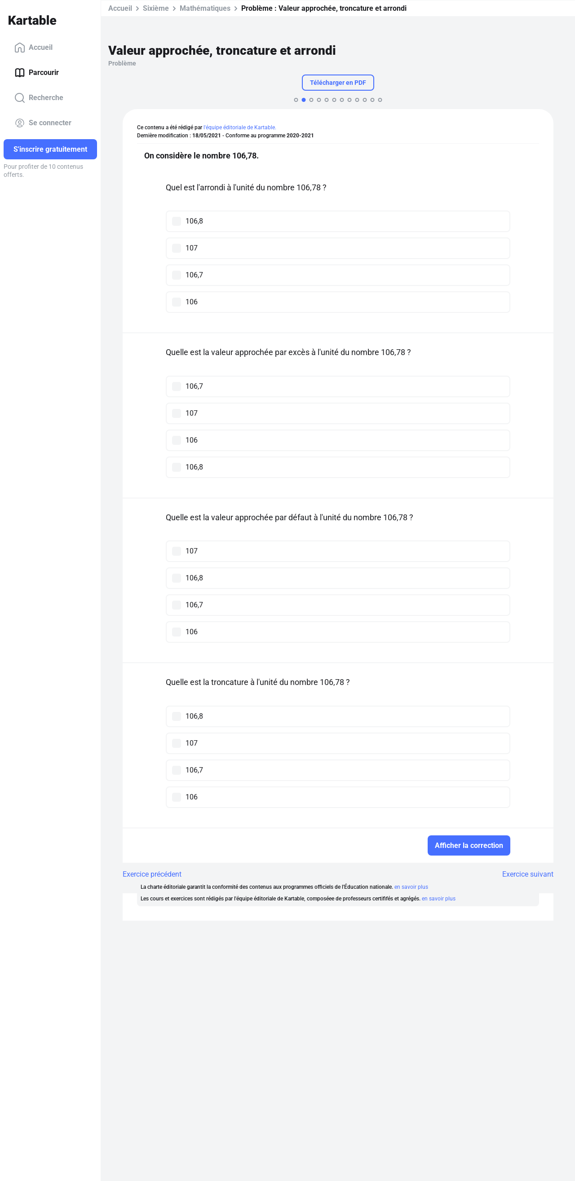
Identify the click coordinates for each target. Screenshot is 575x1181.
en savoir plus (411, 887)
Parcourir (36, 72)
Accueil (33, 47)
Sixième (156, 8)
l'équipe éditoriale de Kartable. (239, 127)
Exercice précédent (152, 874)
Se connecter (42, 123)
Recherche (38, 97)
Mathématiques (205, 8)
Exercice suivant (527, 874)
